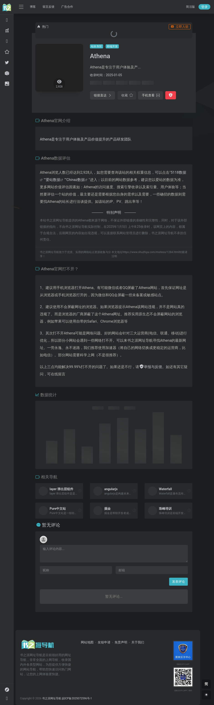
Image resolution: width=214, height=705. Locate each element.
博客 (33, 6)
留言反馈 (48, 6)
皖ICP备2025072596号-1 (77, 698)
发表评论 (178, 581)
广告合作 (67, 6)
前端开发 (112, 46)
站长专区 (96, 46)
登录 (204, 7)
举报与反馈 (150, 367)
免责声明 (121, 642)
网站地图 (87, 642)
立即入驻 (180, 26)
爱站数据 (53, 180)
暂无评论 (51, 525)
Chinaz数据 (75, 180)
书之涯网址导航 (51, 698)
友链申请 (104, 642)
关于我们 (137, 642)
